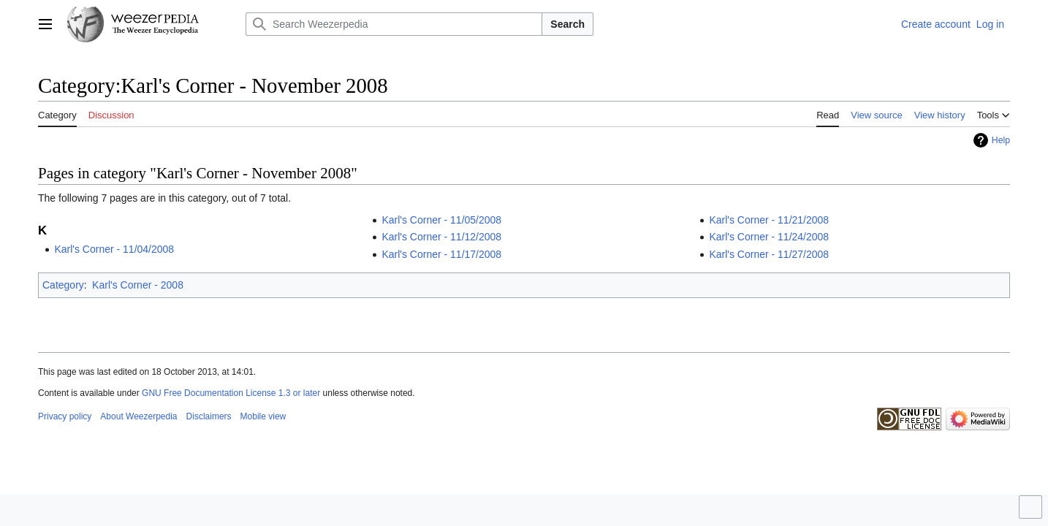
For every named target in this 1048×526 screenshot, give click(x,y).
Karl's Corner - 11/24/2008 (769, 237)
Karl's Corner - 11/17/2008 (441, 254)
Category (63, 285)
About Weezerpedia (138, 416)
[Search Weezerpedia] (394, 24)
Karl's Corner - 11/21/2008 (769, 220)
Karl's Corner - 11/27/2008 (769, 254)
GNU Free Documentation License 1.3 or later (231, 393)
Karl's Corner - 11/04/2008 (114, 249)
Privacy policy (64, 416)
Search (567, 24)
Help (1001, 140)
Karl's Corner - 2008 (137, 285)
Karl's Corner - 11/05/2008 (441, 220)
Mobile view (263, 416)
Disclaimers (209, 416)
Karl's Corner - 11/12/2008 (441, 237)
